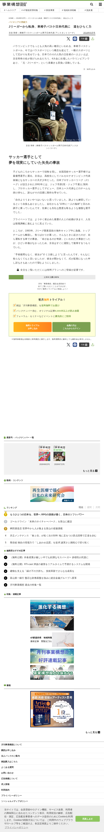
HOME (11, 18)
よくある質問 (7, 767)
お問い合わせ (7, 773)
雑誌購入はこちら (9, 761)
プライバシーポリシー (11, 795)
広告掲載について (9, 778)
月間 (97, 507)
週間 (89, 507)
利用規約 (5, 790)
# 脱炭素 (89, 10)
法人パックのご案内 (10, 756)
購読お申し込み (8, 750)
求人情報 (5, 784)
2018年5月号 (21, 18)
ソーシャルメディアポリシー (14, 801)
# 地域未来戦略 (69, 10)
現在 (81, 507)
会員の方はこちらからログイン (71, 327)
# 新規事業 (49, 10)
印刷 (84, 39)
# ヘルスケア (10, 10)
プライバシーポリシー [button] (16, 827)
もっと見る (89, 471)
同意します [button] (87, 819)
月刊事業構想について (11, 744)
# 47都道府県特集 (30, 10)
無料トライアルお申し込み (32, 327)
